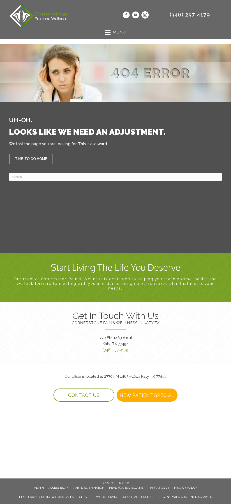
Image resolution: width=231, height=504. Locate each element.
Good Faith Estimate (139, 497)
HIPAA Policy (159, 487)
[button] (31, 159)
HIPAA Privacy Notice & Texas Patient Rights (53, 497)
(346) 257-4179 (190, 14)
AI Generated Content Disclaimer (185, 497)
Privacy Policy (185, 487)
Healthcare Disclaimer (127, 487)
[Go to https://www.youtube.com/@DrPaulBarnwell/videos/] (135, 15)
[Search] (115, 177)
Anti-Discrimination (89, 487)
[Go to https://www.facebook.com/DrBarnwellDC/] (126, 15)
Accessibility (59, 487)
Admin (39, 487)
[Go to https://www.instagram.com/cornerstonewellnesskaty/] (145, 15)
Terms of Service (104, 497)
